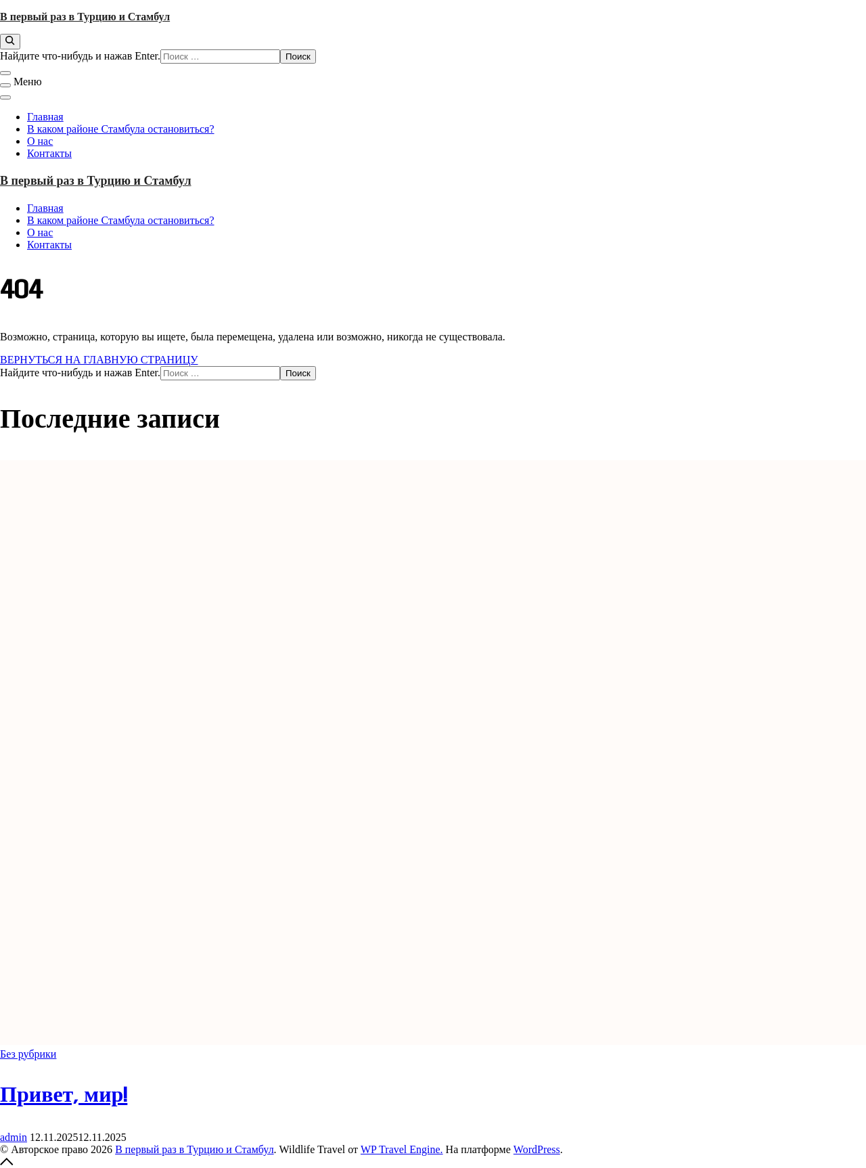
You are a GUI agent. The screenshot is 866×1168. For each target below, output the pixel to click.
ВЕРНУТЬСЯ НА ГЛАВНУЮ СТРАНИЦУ (99, 359)
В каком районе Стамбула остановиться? (120, 129)
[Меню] (5, 85)
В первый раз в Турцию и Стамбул (85, 16)
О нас (40, 141)
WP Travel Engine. (402, 1149)
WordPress (537, 1149)
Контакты (49, 153)
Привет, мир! (63, 1096)
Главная (45, 116)
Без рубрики (28, 1054)
